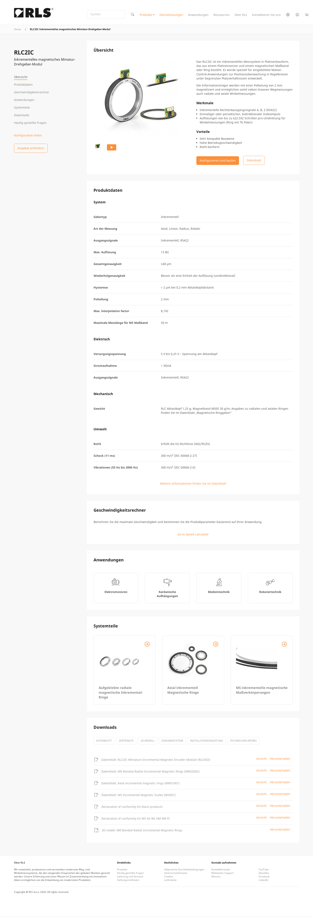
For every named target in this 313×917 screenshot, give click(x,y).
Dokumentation (172, 741)
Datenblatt (104, 741)
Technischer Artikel (243, 741)
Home (17, 30)
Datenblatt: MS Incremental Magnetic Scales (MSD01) (138, 796)
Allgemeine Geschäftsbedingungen (184, 870)
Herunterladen (280, 759)
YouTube (264, 870)
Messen (215, 877)
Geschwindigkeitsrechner (31, 92)
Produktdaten (23, 84)
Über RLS (240, 15)
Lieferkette (170, 881)
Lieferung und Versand (130, 877)
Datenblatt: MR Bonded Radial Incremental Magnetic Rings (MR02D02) (150, 772)
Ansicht (261, 759)
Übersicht (20, 77)
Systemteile (22, 107)
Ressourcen (221, 15)
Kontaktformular (220, 870)
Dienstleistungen (171, 15)
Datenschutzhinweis (175, 874)
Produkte (146, 15)
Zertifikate (126, 741)
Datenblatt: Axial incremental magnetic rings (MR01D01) (140, 784)
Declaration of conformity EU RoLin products (132, 807)
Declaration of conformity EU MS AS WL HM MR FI (135, 819)
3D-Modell (148, 741)
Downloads (21, 115)
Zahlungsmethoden (128, 881)
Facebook (264, 877)
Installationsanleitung (206, 741)
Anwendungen (198, 15)
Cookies (168, 877)
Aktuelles (264, 874)
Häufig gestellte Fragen (30, 123)
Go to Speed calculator (193, 535)
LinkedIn (263, 881)
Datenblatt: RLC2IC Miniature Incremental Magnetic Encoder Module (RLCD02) (155, 760)
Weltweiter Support (222, 874)
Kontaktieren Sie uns (266, 15)
